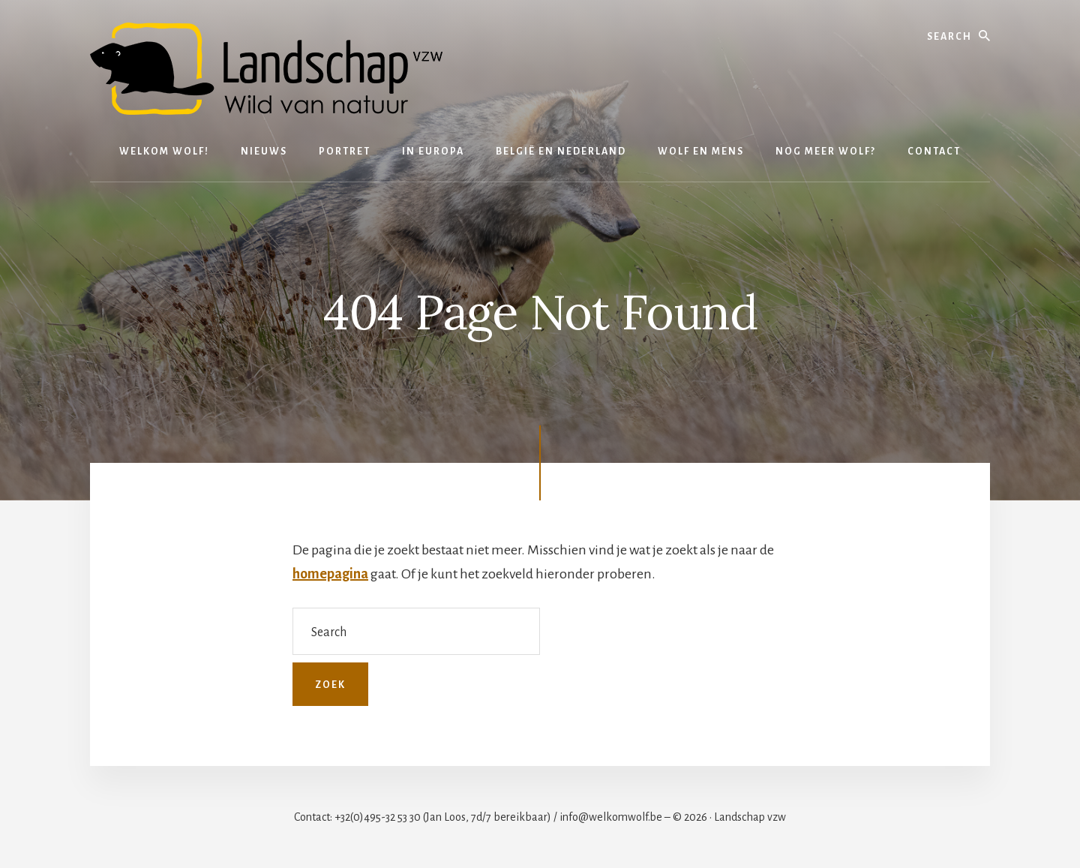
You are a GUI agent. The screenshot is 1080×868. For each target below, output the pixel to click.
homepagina (330, 573)
